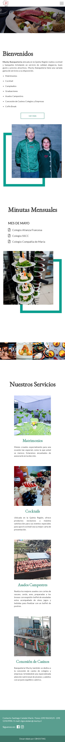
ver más (32, 115)
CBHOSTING (40, 739)
